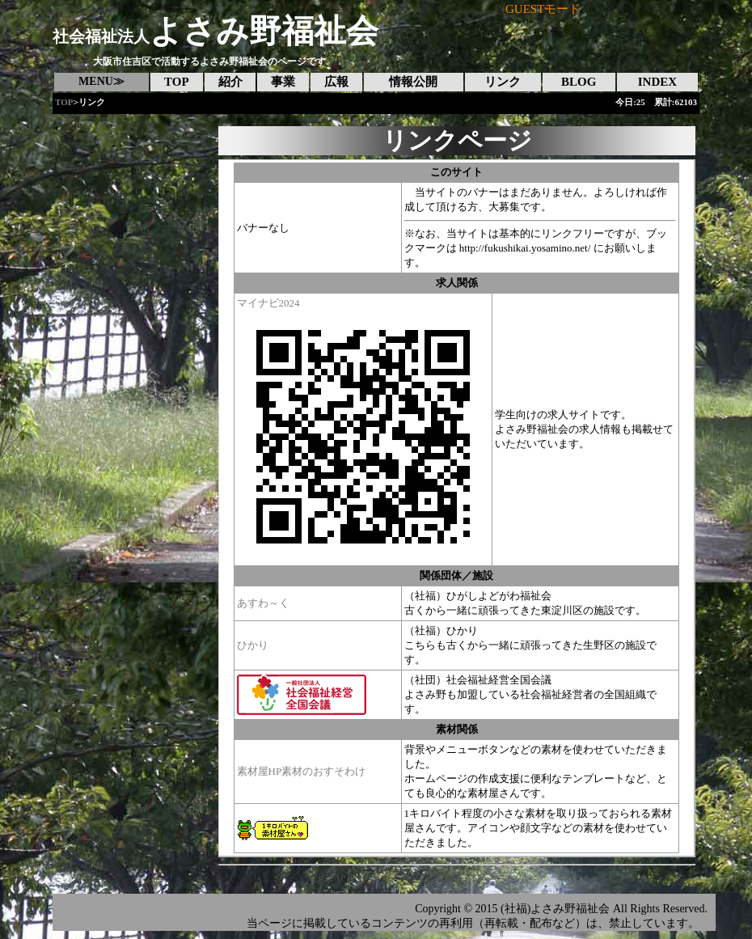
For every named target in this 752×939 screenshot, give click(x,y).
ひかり (252, 645)
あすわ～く (263, 603)
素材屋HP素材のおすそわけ (301, 771)
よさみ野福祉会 (215, 31)
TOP (64, 102)
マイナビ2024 (268, 303)
